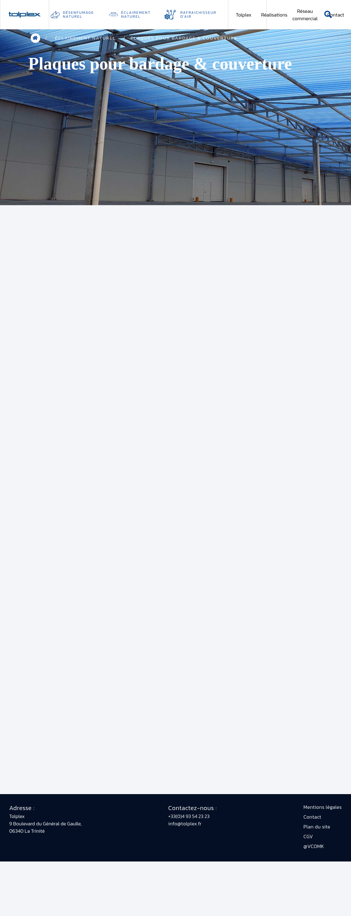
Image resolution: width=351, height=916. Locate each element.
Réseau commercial (305, 14)
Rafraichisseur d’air (198, 14)
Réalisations (274, 14)
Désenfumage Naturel (78, 14)
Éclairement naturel (136, 14)
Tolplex (244, 14)
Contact (335, 14)
